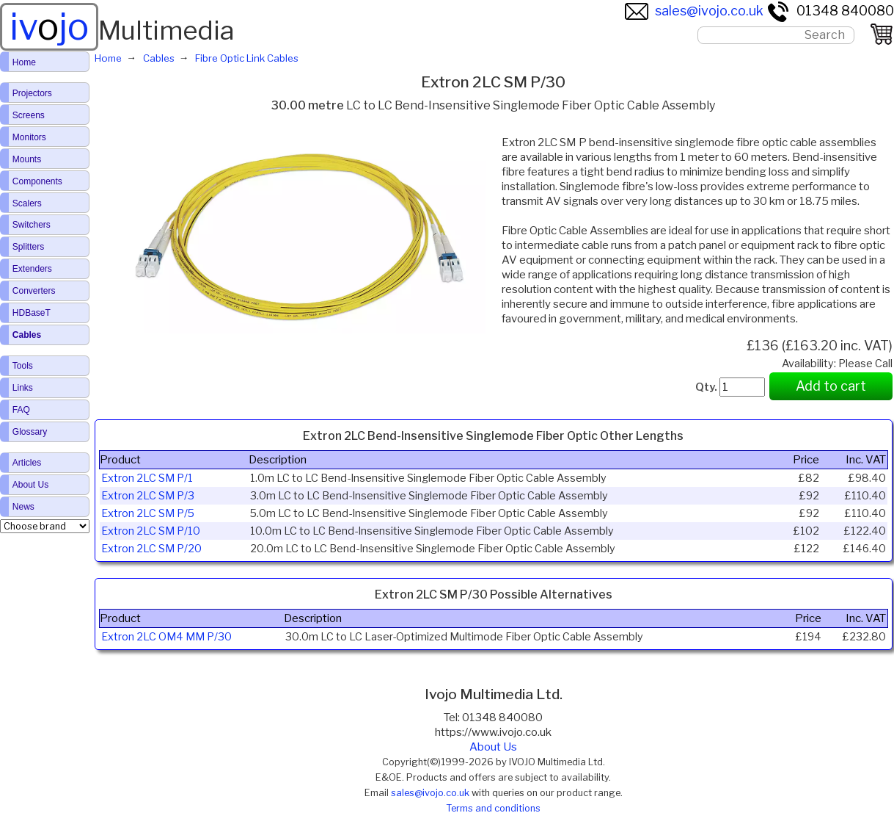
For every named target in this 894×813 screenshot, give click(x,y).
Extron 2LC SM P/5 (147, 513)
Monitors (29, 137)
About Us (493, 747)
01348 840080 (830, 10)
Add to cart (831, 386)
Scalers (27, 203)
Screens (28, 115)
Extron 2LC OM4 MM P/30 (166, 636)
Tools (22, 366)
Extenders (32, 269)
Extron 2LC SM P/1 (147, 478)
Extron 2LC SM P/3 (147, 495)
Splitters (28, 247)
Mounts (26, 159)
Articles (26, 463)
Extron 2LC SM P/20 (151, 548)
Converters (34, 291)
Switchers (31, 225)
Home (24, 62)
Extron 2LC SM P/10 (150, 531)
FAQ (21, 410)
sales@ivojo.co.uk (694, 10)
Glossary (29, 432)
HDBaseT (31, 313)
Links (22, 388)
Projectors (32, 93)
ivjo (49, 26)
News (23, 507)
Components (37, 181)
